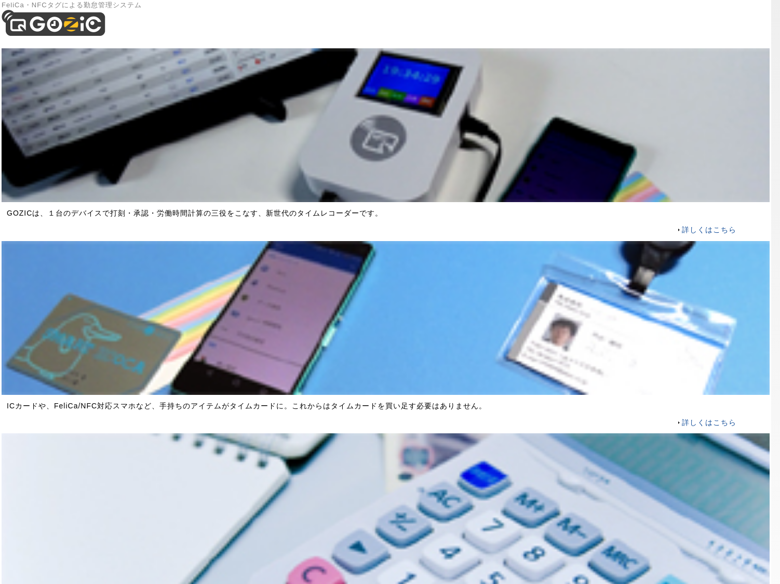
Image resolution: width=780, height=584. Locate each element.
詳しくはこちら (709, 229)
